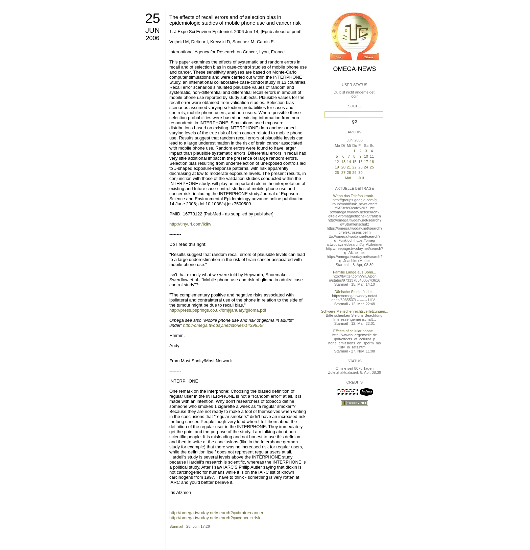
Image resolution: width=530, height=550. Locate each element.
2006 (152, 38)
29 (354, 173)
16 (360, 162)
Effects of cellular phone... (354, 331)
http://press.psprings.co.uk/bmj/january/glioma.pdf (217, 310)
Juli (361, 178)
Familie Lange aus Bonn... (354, 272)
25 (152, 18)
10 (366, 156)
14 (349, 162)
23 (360, 167)
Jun (152, 30)
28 (349, 173)
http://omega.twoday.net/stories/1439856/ (223, 325)
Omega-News (354, 69)
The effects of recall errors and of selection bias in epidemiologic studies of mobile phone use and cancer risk (235, 20)
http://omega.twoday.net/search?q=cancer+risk (214, 517)
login (354, 96)
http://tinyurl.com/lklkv (190, 224)
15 (354, 162)
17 (366, 162)
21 (349, 167)
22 (354, 167)
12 (337, 162)
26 (337, 173)
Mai (348, 178)
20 (343, 167)
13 (343, 162)
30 (360, 173)
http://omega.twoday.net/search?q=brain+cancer (216, 512)
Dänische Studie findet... (354, 292)
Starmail (176, 526)
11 (372, 156)
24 (366, 167)
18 (372, 162)
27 (343, 173)
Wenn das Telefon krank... (354, 196)
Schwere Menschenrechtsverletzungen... (354, 311)
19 (337, 167)
